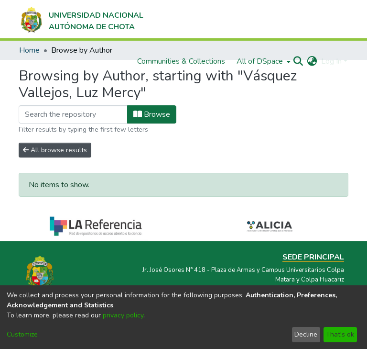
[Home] (81, 19)
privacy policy (123, 315)
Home (29, 50)
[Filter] (73, 114)
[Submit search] (298, 61)
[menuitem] (263, 61)
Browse (151, 114)
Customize (22, 334)
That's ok (340, 334)
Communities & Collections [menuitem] (181, 61)
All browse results (55, 150)
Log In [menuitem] (331, 61)
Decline (305, 334)
